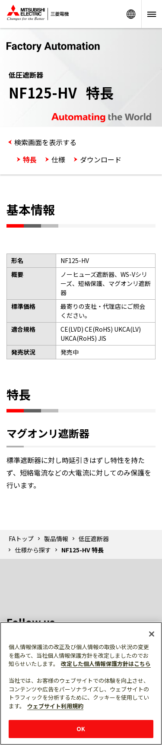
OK (80, 729)
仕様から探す (33, 549)
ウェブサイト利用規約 (55, 706)
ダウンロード (100, 159)
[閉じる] (151, 634)
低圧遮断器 (94, 538)
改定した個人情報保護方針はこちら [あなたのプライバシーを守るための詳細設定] (106, 663)
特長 (30, 159)
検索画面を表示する (45, 142)
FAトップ (21, 538)
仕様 (58, 159)
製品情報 (56, 538)
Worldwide (131, 14)
